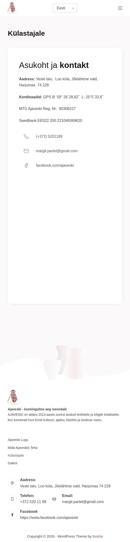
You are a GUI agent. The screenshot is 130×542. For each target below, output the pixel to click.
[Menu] (120, 8)
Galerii (12, 463)
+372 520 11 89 (33, 502)
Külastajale (16, 455)
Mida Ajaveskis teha (22, 448)
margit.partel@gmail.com (83, 502)
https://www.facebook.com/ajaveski (49, 518)
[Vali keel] (65, 8)
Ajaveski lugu (18, 440)
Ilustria (98, 536)
